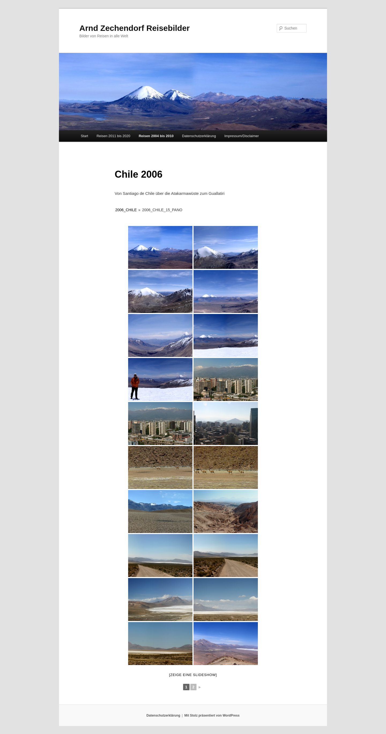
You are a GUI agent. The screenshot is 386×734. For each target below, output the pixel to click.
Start (84, 136)
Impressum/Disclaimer (241, 136)
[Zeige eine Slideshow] (193, 675)
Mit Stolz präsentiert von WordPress (212, 715)
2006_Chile (126, 210)
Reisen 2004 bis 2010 (156, 136)
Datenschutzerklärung (199, 136)
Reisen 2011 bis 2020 (113, 136)
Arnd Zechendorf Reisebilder (134, 28)
